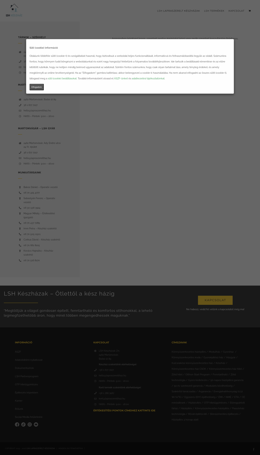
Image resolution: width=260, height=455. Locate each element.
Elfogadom (37, 87)
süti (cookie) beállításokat (62, 78)
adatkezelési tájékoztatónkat (148, 78)
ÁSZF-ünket (121, 78)
